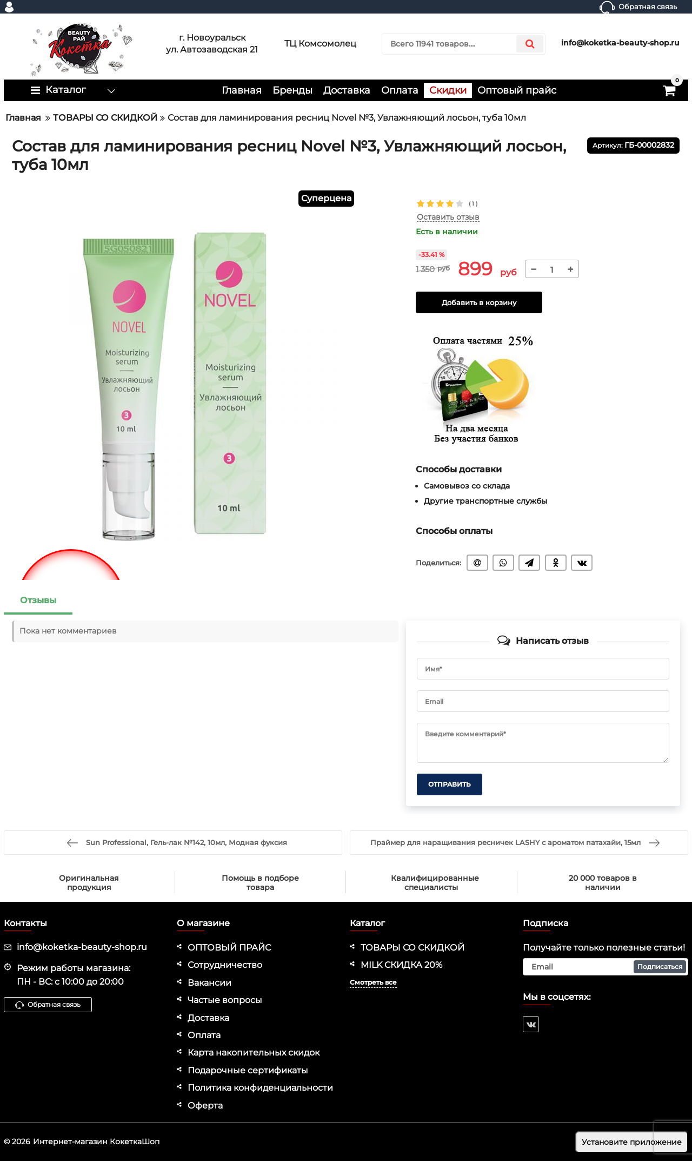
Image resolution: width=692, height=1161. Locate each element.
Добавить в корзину (479, 303)
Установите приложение (632, 1142)
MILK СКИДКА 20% (401, 965)
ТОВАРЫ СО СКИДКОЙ (412, 947)
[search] (463, 44)
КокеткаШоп (134, 1141)
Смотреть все (373, 982)
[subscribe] (605, 966)
